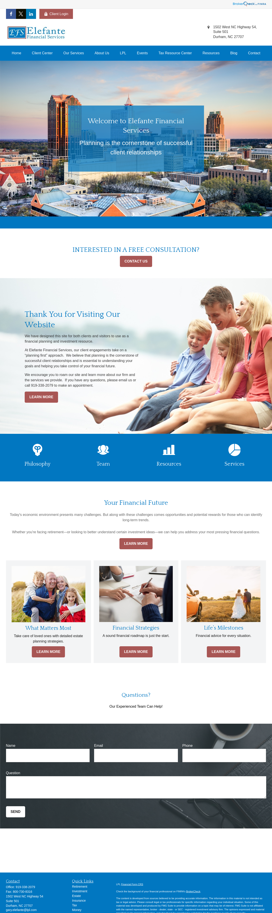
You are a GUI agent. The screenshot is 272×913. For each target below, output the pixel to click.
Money (76, 910)
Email (98, 745)
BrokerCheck (193, 891)
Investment (79, 891)
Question (13, 773)
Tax (74, 905)
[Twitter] (21, 14)
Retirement (79, 886)
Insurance (79, 900)
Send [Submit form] (15, 812)
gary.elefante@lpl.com (21, 910)
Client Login (56, 14)
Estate (76, 896)
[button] (16, 53)
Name (11, 745)
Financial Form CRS (132, 884)
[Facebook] (11, 14)
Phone (187, 745)
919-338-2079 (25, 887)
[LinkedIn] (31, 14)
